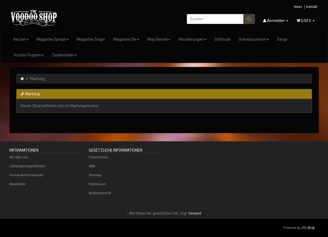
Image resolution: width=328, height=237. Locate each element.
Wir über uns (18, 157)
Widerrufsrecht (100, 193)
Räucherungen (192, 39)
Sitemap (95, 175)
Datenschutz (98, 157)
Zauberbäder (64, 55)
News (298, 7)
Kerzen (21, 39)
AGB (92, 166)
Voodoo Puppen (29, 55)
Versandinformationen (26, 175)
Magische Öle (126, 39)
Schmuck (223, 39)
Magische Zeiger (91, 39)
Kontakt (311, 7)
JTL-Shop (308, 228)
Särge (282, 39)
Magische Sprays (53, 39)
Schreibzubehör (254, 39)
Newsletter (17, 184)
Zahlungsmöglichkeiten (27, 166)
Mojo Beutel (158, 39)
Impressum (97, 184)
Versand (194, 213)
